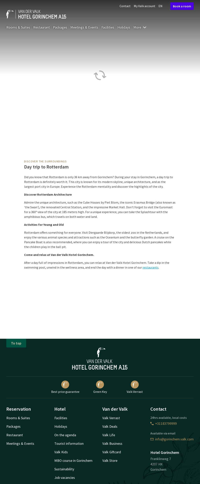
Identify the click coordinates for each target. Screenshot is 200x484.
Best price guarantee (65, 387)
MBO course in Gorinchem (73, 460)
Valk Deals (109, 426)
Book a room (182, 6)
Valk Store (109, 460)
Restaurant (41, 27)
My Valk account (144, 6)
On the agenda (65, 435)
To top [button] (16, 343)
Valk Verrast (135, 387)
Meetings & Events (84, 27)
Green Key (100, 387)
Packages (60, 27)
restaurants (150, 267)
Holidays (123, 27)
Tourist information (69, 443)
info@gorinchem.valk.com (172, 439)
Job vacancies (64, 477)
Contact (125, 6)
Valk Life (108, 435)
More (140, 27)
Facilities (107, 27)
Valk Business (112, 443)
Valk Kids (61, 452)
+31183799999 (163, 423)
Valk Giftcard (111, 452)
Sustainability (64, 469)
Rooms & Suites (18, 27)
